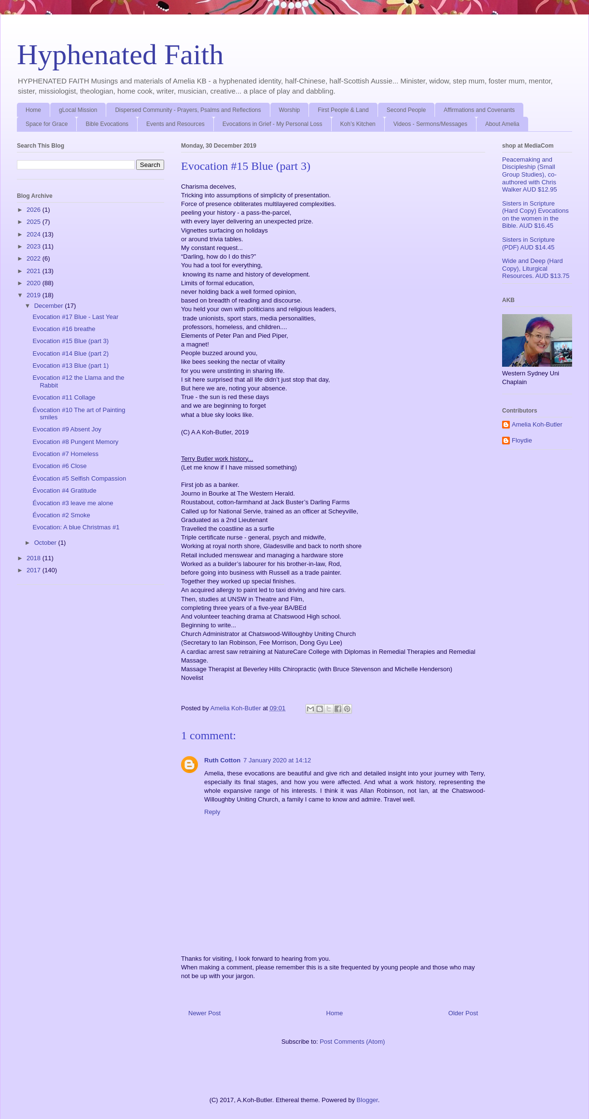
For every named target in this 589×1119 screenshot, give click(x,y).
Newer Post (204, 1013)
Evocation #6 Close (59, 466)
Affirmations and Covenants (479, 110)
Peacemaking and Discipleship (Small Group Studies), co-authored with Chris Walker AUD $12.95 (529, 174)
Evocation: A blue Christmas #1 (75, 527)
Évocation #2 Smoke (61, 515)
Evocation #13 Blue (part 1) (70, 365)
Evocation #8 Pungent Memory (75, 441)
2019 (34, 295)
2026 (34, 209)
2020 (34, 283)
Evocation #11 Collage (63, 397)
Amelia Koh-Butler (537, 424)
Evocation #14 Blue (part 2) (70, 353)
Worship (289, 110)
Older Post (463, 1013)
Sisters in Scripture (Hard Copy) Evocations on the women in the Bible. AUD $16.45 (535, 215)
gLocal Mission (78, 110)
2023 (34, 246)
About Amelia (502, 124)
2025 (34, 221)
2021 (34, 271)
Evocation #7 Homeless (65, 453)
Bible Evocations (106, 124)
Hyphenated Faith (120, 54)
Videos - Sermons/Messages (430, 124)
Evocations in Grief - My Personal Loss (273, 124)
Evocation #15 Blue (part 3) (70, 341)
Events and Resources (175, 124)
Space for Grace (47, 124)
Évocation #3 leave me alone (72, 503)
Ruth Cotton (222, 760)
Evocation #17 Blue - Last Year (75, 316)
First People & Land (343, 110)
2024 (34, 234)
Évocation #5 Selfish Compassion (79, 478)
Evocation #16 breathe (63, 328)
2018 (34, 558)
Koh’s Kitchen (358, 124)
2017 (34, 570)
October (46, 542)
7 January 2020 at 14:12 (277, 760)
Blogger (367, 1100)
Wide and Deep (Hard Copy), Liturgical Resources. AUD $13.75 (535, 268)
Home (33, 110)
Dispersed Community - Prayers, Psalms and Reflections (188, 110)
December (49, 305)
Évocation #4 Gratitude (64, 490)
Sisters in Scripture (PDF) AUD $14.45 (528, 243)
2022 (34, 258)
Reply (212, 811)
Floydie (522, 440)
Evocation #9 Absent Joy (66, 429)
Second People (406, 110)
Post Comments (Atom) (352, 1041)
